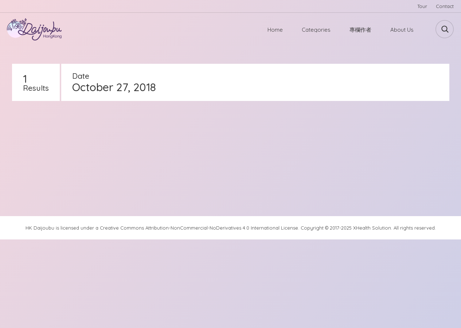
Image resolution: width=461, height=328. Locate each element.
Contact (445, 6)
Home (275, 29)
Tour (422, 6)
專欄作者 (360, 29)
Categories (316, 29)
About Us (402, 29)
